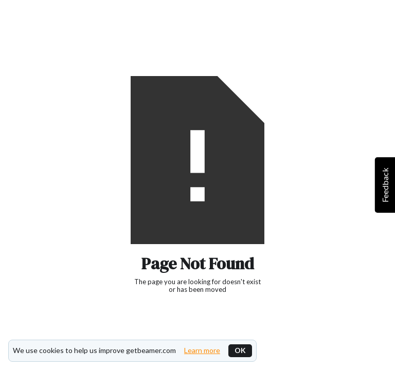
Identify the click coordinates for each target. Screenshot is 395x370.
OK (240, 350)
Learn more (202, 350)
